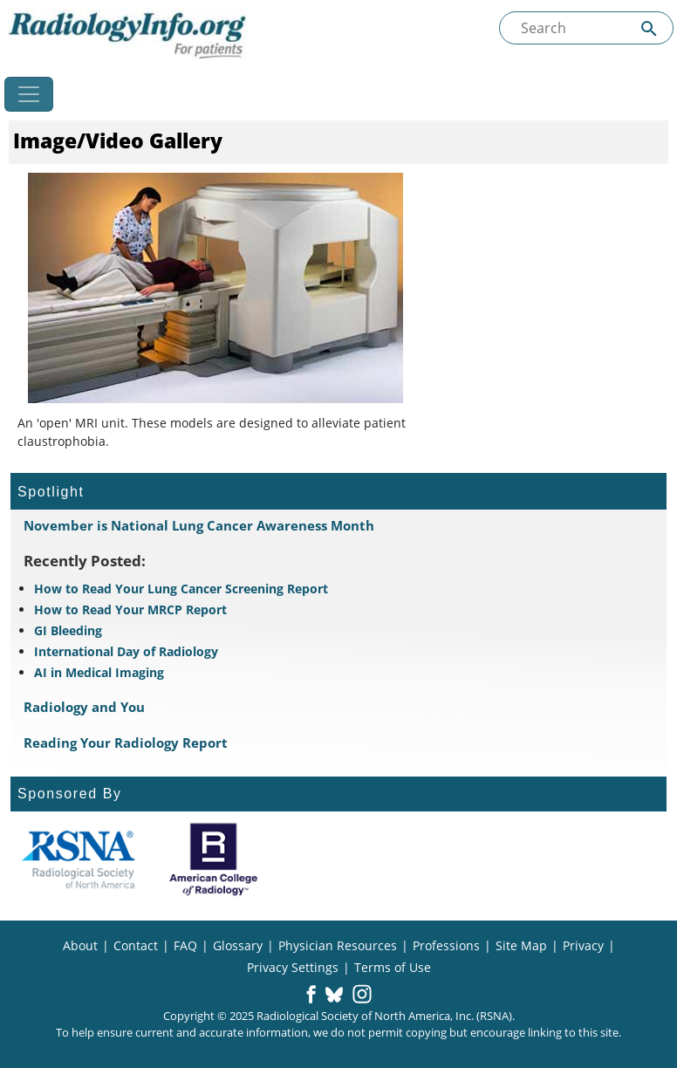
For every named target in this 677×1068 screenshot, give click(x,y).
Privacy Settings (292, 967)
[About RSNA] (78, 859)
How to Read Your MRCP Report (130, 609)
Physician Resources (337, 945)
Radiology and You (84, 706)
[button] (311, 995)
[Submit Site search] (649, 28)
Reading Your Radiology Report (126, 742)
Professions (446, 945)
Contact (135, 945)
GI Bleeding (68, 630)
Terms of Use (392, 967)
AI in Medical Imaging (99, 672)
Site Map (521, 945)
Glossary (238, 945)
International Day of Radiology (126, 651)
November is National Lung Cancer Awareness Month (199, 525)
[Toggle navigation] (28, 94)
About (80, 945)
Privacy (583, 945)
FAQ (185, 945)
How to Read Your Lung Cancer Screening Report (181, 588)
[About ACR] (213, 859)
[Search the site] (586, 27)
